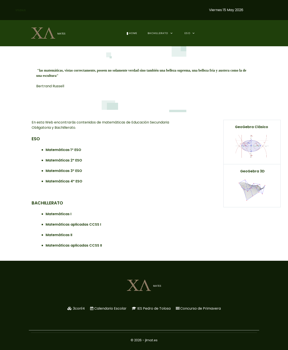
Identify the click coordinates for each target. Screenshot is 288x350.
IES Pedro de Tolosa (154, 308)
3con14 (79, 308)
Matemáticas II (59, 234)
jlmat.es (151, 340)
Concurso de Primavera (200, 308)
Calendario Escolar (110, 308)
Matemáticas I (58, 213)
